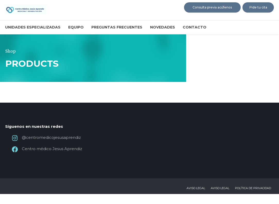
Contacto (194, 27)
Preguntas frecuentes (116, 27)
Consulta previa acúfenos (212, 7)
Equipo (76, 27)
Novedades (162, 27)
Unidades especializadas (32, 27)
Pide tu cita (258, 7)
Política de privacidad (253, 198)
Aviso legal (196, 198)
